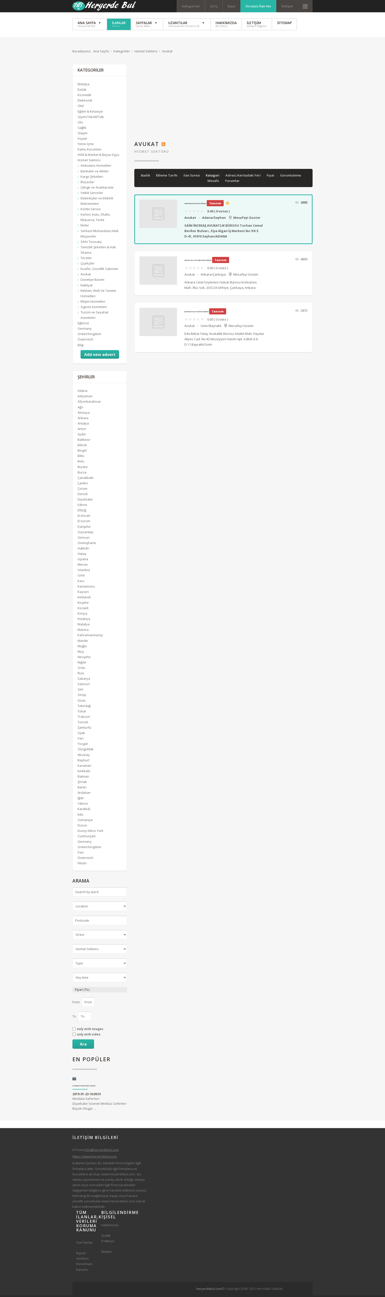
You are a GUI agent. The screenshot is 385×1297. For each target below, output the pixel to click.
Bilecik (82, 446)
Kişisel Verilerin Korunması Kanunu (84, 1262)
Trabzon (84, 718)
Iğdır (81, 799)
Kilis (80, 815)
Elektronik (85, 102)
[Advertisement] (223, 100)
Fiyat (271, 177)
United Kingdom (89, 335)
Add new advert (99, 355)
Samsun (84, 685)
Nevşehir (84, 658)
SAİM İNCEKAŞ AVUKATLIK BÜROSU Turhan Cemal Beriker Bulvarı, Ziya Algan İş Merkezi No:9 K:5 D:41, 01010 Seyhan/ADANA (223, 232)
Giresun (84, 538)
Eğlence (83, 324)
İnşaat (82, 140)
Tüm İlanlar (84, 1244)
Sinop (82, 696)
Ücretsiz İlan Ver (258, 6)
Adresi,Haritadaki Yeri (243, 177)
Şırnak (82, 783)
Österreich (85, 341)
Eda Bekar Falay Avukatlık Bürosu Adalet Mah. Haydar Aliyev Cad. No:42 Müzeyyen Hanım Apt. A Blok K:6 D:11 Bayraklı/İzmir (224, 340)
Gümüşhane (87, 544)
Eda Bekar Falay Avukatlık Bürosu (196, 313)
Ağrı (80, 408)
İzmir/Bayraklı (211, 327)
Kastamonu (86, 587)
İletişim (287, 6)
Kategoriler (191, 6)
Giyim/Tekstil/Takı (91, 118)
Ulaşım (82, 134)
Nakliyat (87, 286)
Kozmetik (84, 96)
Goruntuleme (291, 177)
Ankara (83, 419)
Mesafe (213, 182)
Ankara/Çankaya (213, 275)
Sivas (82, 701)
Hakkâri (83, 549)
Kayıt (231, 6)
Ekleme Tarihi (167, 177)
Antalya (83, 424)
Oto (80, 123)
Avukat (190, 219)
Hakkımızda (110, 1226)
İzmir (81, 577)
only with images (90, 1030)
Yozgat (83, 745)
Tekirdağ (84, 707)
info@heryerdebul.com (101, 1151)
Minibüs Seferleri (85, 1100)
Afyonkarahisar (89, 403)
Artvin (82, 430)
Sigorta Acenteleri (94, 308)
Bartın (82, 788)
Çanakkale (86, 479)
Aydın (82, 435)
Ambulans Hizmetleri (96, 167)
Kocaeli (83, 609)
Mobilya (83, 85)
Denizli (83, 495)
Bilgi (80, 346)
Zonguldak (86, 750)
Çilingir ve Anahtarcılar (97, 188)
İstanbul (84, 571)
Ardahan (84, 794)
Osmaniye (85, 821)
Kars (81, 582)
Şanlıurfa (84, 729)
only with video (88, 1035)
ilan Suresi (192, 177)
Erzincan (84, 517)
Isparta (83, 560)
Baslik (146, 177)
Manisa (83, 631)
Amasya (84, 414)
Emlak (82, 91)
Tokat (82, 712)
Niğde (82, 664)
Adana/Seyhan (214, 219)
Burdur (83, 468)
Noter (85, 226)
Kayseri (83, 593)
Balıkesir (84, 441)
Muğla (82, 647)
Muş (81, 652)
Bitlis (81, 457)
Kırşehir (83, 604)
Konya (82, 615)
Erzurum (84, 522)
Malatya (84, 625)
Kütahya (84, 620)
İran (81, 854)
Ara (83, 1045)
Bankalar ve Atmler (95, 172)
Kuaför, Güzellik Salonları (99, 270)
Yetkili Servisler (92, 194)
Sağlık (82, 129)
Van (80, 739)
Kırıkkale (84, 772)
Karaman (84, 767)
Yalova (83, 805)
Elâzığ (82, 511)
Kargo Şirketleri (92, 178)
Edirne (82, 506)
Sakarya (84, 680)
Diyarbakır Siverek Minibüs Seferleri (84, 1087)
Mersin (83, 566)
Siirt (80, 691)
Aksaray (84, 756)
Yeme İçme (86, 145)
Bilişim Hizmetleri (93, 302)
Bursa (82, 473)
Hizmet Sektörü (151, 152)
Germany (85, 330)
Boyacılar (87, 183)
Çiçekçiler (88, 265)
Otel (81, 107)
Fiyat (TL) (82, 991)
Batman (83, 778)
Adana (82, 392)
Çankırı (83, 484)
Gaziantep (85, 533)
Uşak (81, 734)
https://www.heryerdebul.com (94, 1158)
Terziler (86, 259)
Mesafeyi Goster (247, 219)
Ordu (81, 669)
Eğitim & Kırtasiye (90, 112)
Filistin (82, 864)
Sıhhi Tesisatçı (91, 243)
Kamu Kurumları (89, 150)
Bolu (81, 462)
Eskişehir (84, 528)
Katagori (213, 177)
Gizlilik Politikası (107, 1240)
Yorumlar (232, 182)
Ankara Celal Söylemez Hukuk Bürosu (198, 262)
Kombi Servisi (91, 210)
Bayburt (83, 761)
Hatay (82, 555)
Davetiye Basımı (92, 281)
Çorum (82, 490)
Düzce (82, 826)
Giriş (214, 6)
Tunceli (83, 723)
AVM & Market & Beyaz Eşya (98, 156)
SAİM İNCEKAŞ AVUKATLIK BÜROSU (195, 205)
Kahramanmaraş (90, 636)
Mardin (83, 642)
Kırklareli (84, 598)
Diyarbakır (85, 501)
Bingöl (82, 452)
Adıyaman (85, 397)
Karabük (84, 810)
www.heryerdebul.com (118, 1175)
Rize (81, 674)
